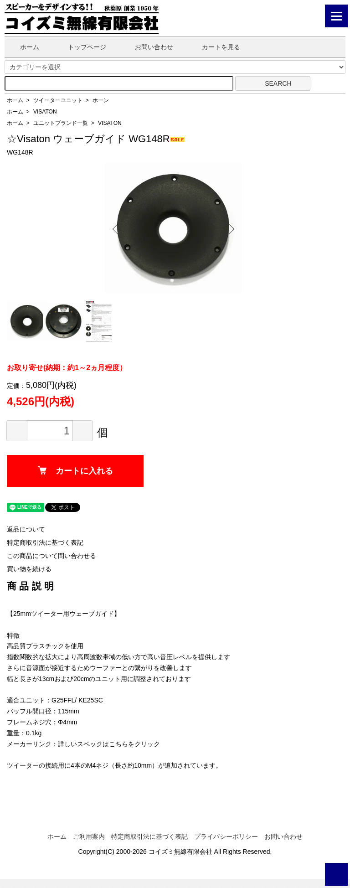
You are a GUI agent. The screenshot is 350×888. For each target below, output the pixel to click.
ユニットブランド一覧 (60, 123)
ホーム (23, 47)
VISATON (45, 111)
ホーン (101, 100)
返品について (26, 529)
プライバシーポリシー (226, 836)
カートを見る (214, 47)
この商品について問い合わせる (51, 555)
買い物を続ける (29, 569)
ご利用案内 (89, 836)
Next (228, 229)
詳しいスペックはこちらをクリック (109, 744)
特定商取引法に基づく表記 (45, 542)
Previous (118, 229)
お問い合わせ (147, 47)
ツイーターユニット (57, 100)
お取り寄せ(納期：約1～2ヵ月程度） (67, 368)
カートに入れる (75, 470)
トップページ (80, 47)
